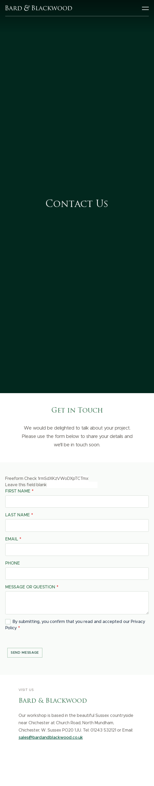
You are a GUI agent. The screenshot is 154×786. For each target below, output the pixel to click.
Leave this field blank (26, 485)
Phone (12, 563)
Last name (17, 515)
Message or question (30, 587)
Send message (25, 652)
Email (11, 539)
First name (17, 491)
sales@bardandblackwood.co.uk (51, 739)
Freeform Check (21, 478)
